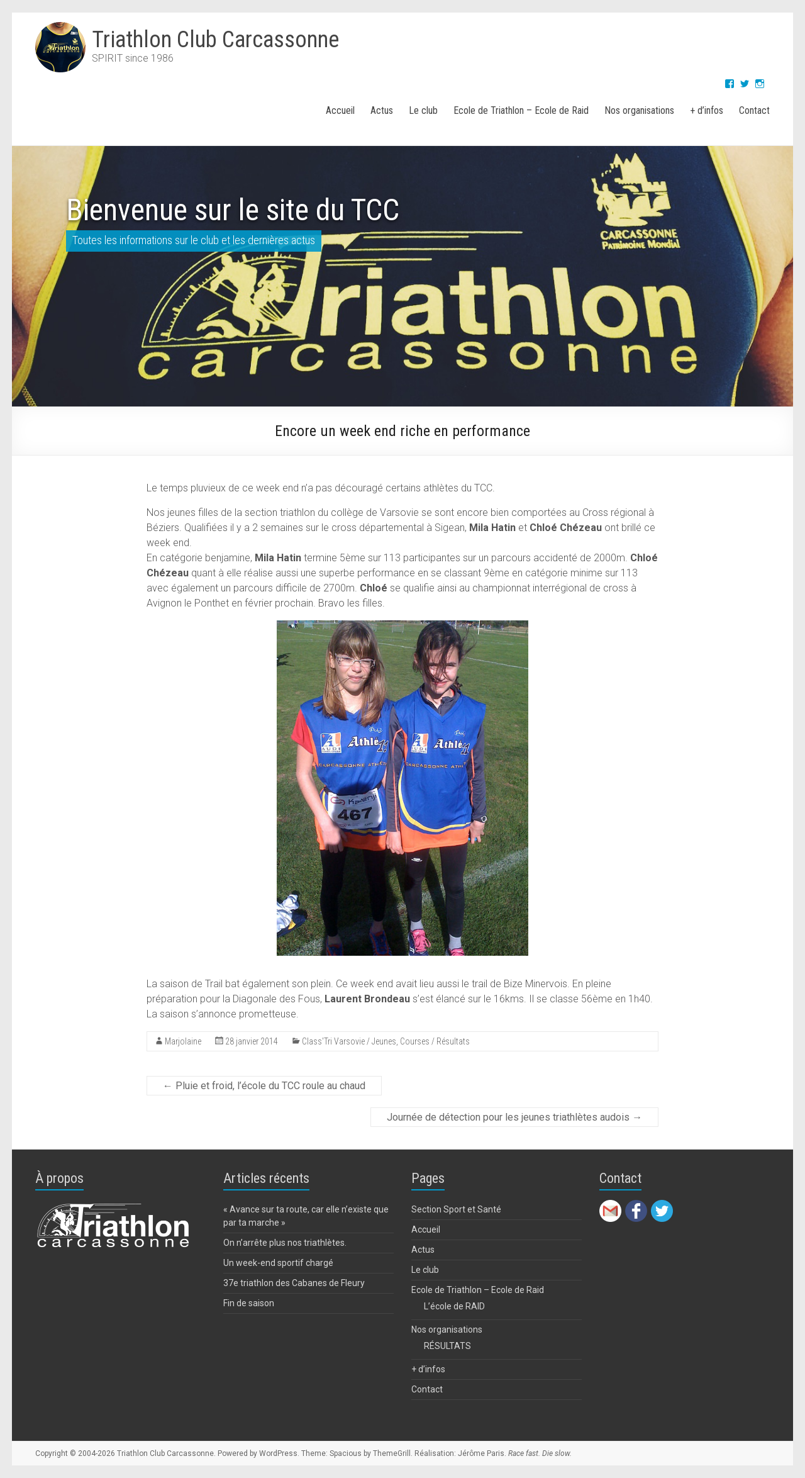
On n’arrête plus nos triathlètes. (285, 1243)
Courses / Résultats (435, 1041)
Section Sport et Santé (456, 1209)
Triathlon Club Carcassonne (215, 39)
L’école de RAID (454, 1306)
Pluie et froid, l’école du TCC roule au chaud (264, 1086)
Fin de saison (248, 1303)
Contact (754, 110)
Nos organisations (639, 110)
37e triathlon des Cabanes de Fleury (294, 1283)
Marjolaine (183, 1041)
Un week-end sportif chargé (278, 1263)
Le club (423, 110)
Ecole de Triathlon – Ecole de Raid (521, 110)
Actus (381, 110)
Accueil (340, 110)
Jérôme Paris (481, 1453)
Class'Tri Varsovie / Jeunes (349, 1041)
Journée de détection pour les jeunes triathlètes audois (514, 1117)
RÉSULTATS (447, 1346)
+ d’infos (706, 110)
